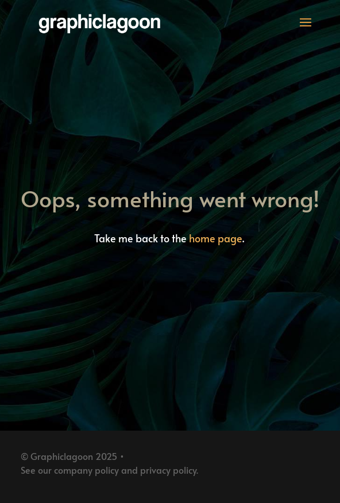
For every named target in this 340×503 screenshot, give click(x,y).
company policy (86, 469)
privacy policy (168, 469)
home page (215, 238)
